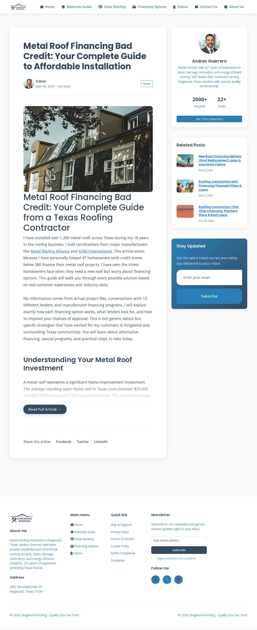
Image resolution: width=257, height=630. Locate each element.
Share (147, 84)
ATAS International (95, 251)
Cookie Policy (120, 547)
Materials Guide (76, 7)
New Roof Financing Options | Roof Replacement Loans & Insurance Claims (220, 161)
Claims (180, 7)
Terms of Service (122, 539)
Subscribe (209, 296)
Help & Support (121, 525)
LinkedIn (101, 442)
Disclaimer (118, 561)
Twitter (83, 442)
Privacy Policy (120, 532)
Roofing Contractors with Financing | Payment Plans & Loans (220, 186)
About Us (234, 7)
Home (47, 7)
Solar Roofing (112, 7)
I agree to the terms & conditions (176, 559)
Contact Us (206, 7)
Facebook (63, 442)
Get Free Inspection (209, 119)
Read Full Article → (45, 409)
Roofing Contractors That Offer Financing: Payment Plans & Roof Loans (219, 211)
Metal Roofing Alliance (50, 251)
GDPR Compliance (123, 554)
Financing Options (149, 7)
